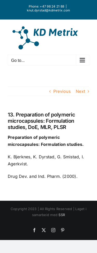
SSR (61, 215)
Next (80, 91)
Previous (62, 91)
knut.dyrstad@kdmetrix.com (48, 10)
